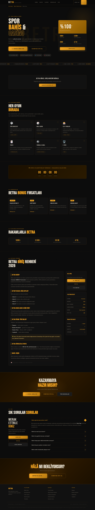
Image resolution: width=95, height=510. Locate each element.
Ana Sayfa (10, 6)
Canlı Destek (50, 490)
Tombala (26, 499)
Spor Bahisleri (27, 492)
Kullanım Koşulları (52, 494)
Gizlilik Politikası (51, 496)
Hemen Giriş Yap (18, 49)
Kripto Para (74, 494)
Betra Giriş (26, 490)
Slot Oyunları (27, 496)
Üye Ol (84, 2)
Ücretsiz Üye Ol (37, 49)
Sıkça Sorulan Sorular (52, 492)
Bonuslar (53, 2)
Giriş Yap (77, 2)
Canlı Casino (26, 494)
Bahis (41, 2)
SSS (59, 2)
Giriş (36, 2)
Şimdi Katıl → (72, 48)
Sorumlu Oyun (51, 499)
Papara (73, 490)
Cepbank (73, 496)
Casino (47, 2)
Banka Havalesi (75, 492)
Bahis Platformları (17, 6)
